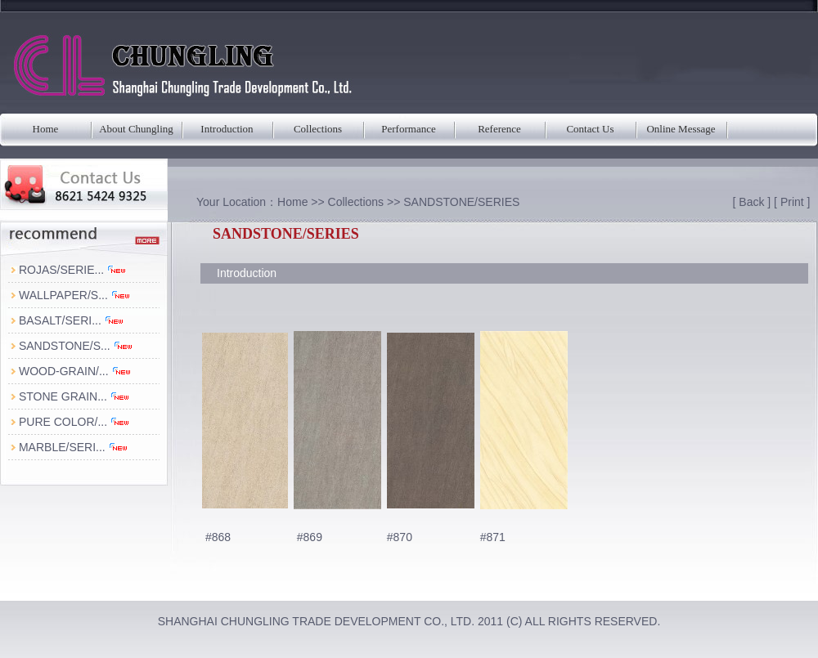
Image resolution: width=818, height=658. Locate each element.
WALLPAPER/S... (75, 295)
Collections (318, 129)
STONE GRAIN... (74, 396)
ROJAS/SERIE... (73, 269)
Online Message (680, 129)
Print (792, 201)
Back (751, 201)
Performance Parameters (408, 134)
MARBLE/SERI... (73, 447)
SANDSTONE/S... (76, 345)
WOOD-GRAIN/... (75, 371)
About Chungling (136, 129)
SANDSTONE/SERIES (461, 201)
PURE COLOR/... (74, 421)
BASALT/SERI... (71, 320)
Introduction (226, 129)
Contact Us (590, 129)
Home (46, 129)
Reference (499, 129)
